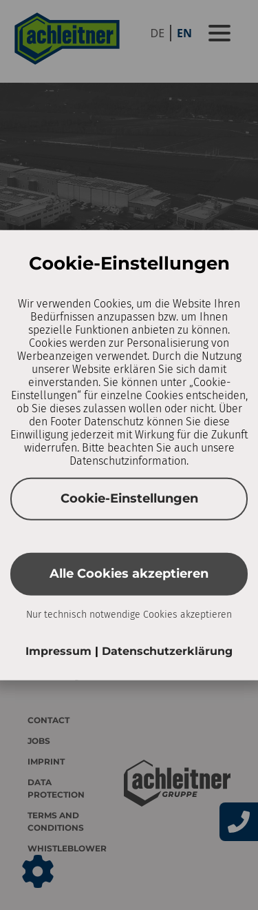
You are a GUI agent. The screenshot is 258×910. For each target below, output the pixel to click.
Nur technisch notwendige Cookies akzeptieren (129, 614)
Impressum (60, 650)
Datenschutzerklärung (167, 650)
